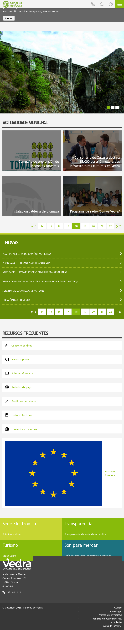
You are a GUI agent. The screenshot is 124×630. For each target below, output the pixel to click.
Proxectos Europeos (60, 473)
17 (67, 226)
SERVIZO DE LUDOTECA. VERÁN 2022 (23, 290)
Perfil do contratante (20, 401)
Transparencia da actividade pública (85, 534)
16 (59, 226)
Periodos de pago (18, 387)
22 (110, 226)
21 (102, 226)
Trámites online (12, 534)
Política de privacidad (110, 614)
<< (32, 226)
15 (50, 226)
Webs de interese (112, 625)
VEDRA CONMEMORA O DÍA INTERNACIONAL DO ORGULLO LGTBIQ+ (40, 281)
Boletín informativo (19, 373)
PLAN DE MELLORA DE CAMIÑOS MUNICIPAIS (27, 254)
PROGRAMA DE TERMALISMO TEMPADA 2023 (26, 263)
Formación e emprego (21, 429)
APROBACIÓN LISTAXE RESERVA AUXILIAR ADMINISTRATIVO (34, 272)
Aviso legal (116, 611)
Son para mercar (81, 545)
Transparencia (79, 523)
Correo (118, 607)
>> (120, 226)
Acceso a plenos (17, 359)
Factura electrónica (19, 415)
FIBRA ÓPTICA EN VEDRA (16, 300)
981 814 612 (14, 592)
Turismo (10, 545)
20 (93, 226)
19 (84, 226)
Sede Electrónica (19, 523)
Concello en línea (18, 345)
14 (42, 226)
